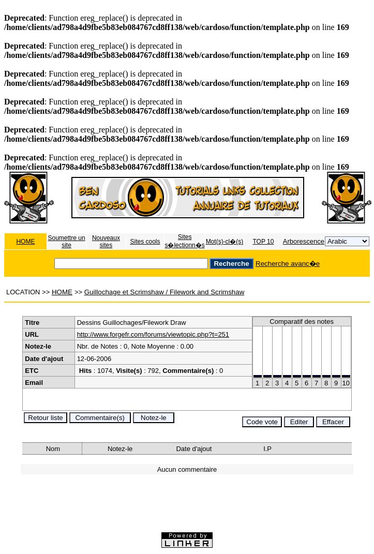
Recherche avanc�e (288, 263)
